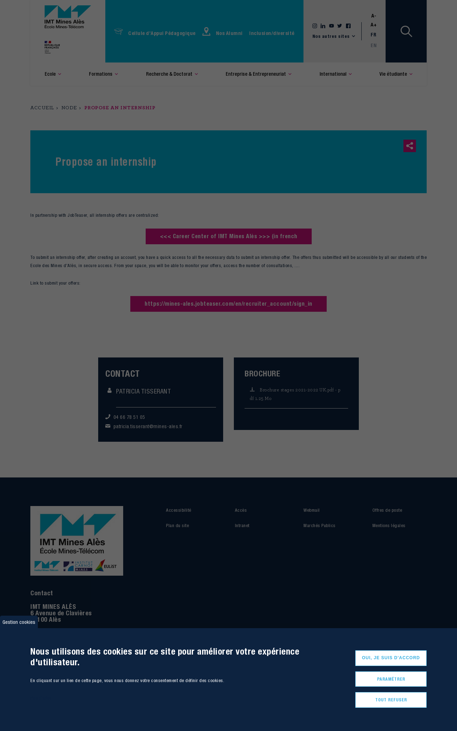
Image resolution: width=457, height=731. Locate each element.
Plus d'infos (40, 698)
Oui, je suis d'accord (391, 657)
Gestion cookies (18, 622)
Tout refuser (391, 699)
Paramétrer (391, 679)
